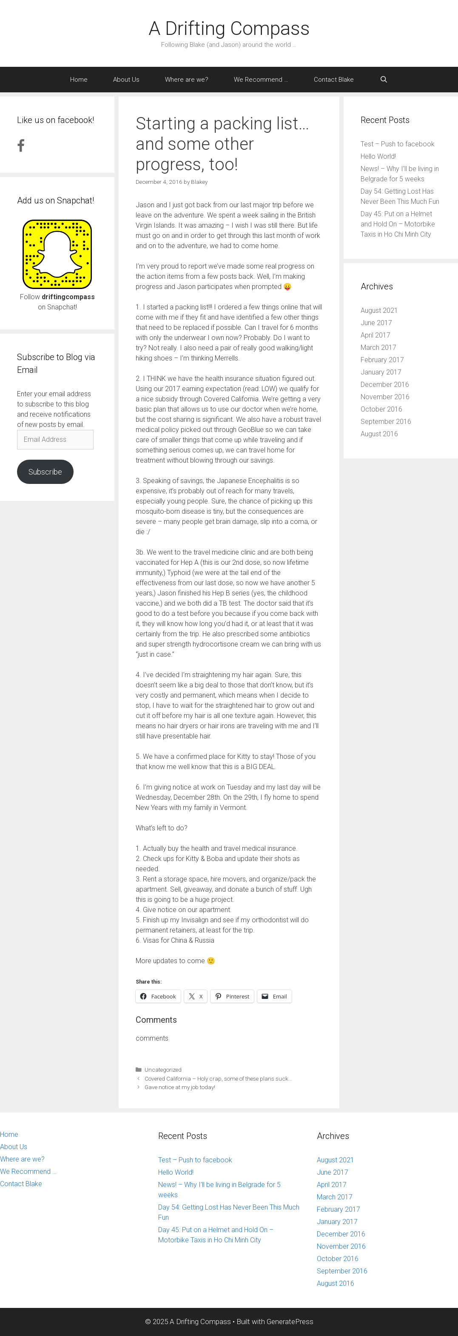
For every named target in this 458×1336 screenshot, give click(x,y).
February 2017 (382, 360)
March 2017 (378, 347)
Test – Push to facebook (398, 144)
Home (79, 79)
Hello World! (378, 156)
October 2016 (381, 409)
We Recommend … (261, 79)
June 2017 (376, 323)
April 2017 (375, 335)
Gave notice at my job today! (180, 1087)
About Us (126, 79)
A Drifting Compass (229, 28)
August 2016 (379, 434)
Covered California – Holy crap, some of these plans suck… (218, 1078)
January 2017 (381, 372)
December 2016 (385, 384)
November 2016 (385, 397)
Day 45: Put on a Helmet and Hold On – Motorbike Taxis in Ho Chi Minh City (398, 224)
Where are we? (186, 79)
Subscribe (45, 471)
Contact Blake (334, 79)
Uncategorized (163, 1069)
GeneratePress (290, 1321)
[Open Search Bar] (383, 79)
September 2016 (386, 422)
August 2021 (379, 310)
